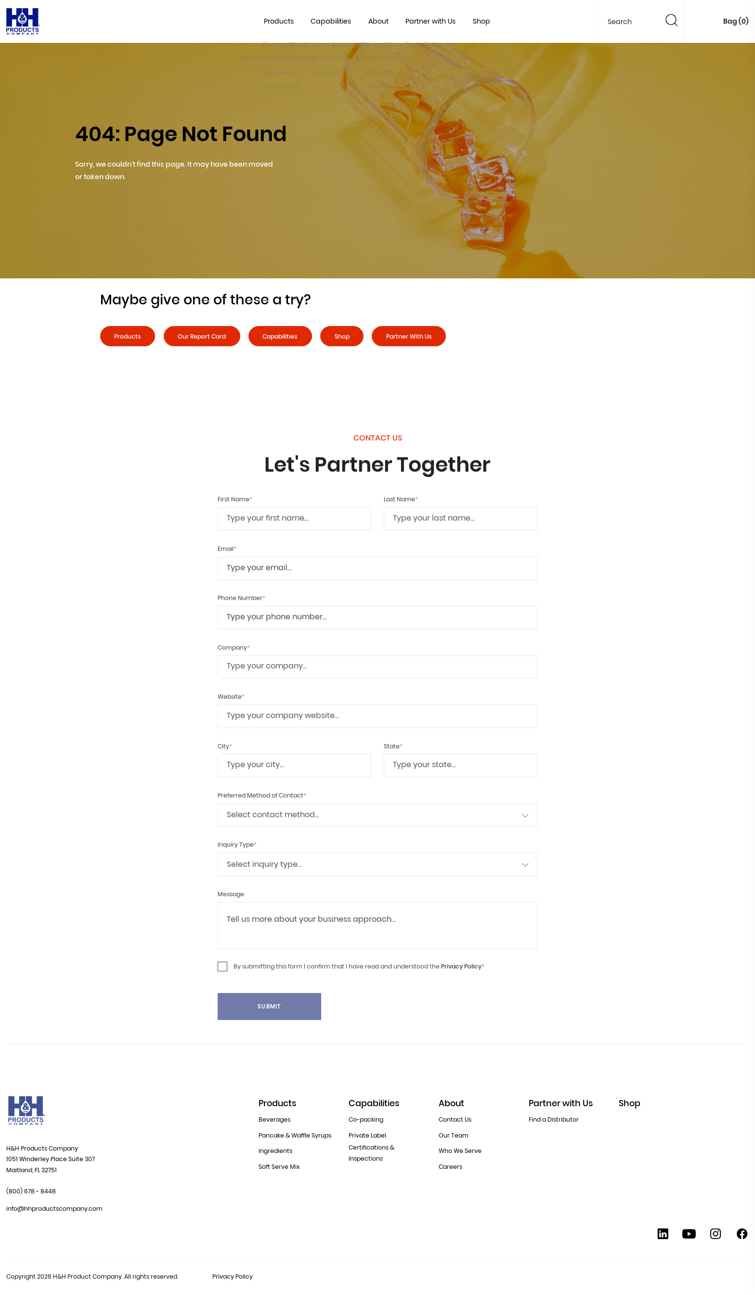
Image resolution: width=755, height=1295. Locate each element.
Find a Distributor (554, 1118)
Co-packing (366, 1118)
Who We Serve (460, 1146)
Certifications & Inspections (371, 1149)
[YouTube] (689, 1236)
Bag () (736, 21)
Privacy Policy (461, 982)
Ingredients (275, 1146)
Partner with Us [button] (430, 21)
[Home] (23, 23)
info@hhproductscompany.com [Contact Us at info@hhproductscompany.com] (54, 1208)
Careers (450, 1160)
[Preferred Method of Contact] (377, 831)
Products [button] (279, 21)
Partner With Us (409, 336)
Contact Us (455, 1118)
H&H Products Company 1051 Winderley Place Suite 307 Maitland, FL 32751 (50, 1159)
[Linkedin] (663, 1236)
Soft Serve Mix (279, 1160)
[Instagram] (715, 1236)
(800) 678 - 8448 (31, 1191)
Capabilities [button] (331, 21)
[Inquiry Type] (377, 880)
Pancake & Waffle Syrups (295, 1132)
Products (127, 336)
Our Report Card (202, 336)
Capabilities (280, 336)
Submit (269, 1022)
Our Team (454, 1132)
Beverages (274, 1118)
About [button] (378, 21)
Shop (481, 21)
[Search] (671, 22)
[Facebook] (742, 1236)
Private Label (367, 1132)
